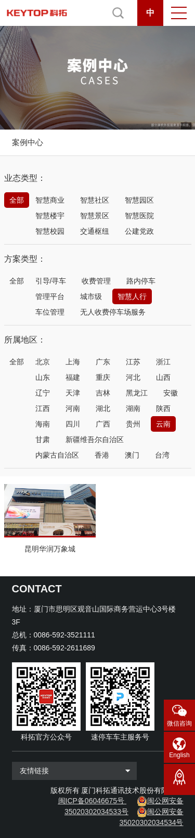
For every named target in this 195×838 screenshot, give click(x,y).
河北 (133, 377)
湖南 (133, 408)
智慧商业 (49, 200)
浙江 (163, 362)
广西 (103, 424)
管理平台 (49, 296)
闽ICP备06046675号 (91, 801)
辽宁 (42, 393)
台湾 (162, 455)
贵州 (133, 424)
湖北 (103, 408)
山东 (42, 377)
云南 (163, 424)
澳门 (132, 455)
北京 (42, 362)
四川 (73, 424)
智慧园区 (139, 200)
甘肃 (42, 439)
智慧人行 (132, 296)
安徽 (170, 393)
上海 (73, 362)
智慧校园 (49, 231)
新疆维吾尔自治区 (95, 439)
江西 (42, 408)
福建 (73, 377)
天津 (73, 393)
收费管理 (96, 281)
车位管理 (49, 312)
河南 (73, 408)
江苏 (133, 362)
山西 (163, 377)
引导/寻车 (51, 281)
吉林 (103, 393)
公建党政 (139, 231)
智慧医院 (139, 215)
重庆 (103, 377)
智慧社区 (94, 200)
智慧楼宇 (49, 215)
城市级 (91, 296)
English (179, 755)
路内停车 (140, 281)
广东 (103, 362)
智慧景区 (94, 215)
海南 (42, 424)
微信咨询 (179, 723)
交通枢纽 (94, 231)
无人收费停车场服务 (113, 312)
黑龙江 (137, 393)
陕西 (163, 408)
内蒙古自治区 (57, 455)
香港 (102, 455)
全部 (16, 200)
